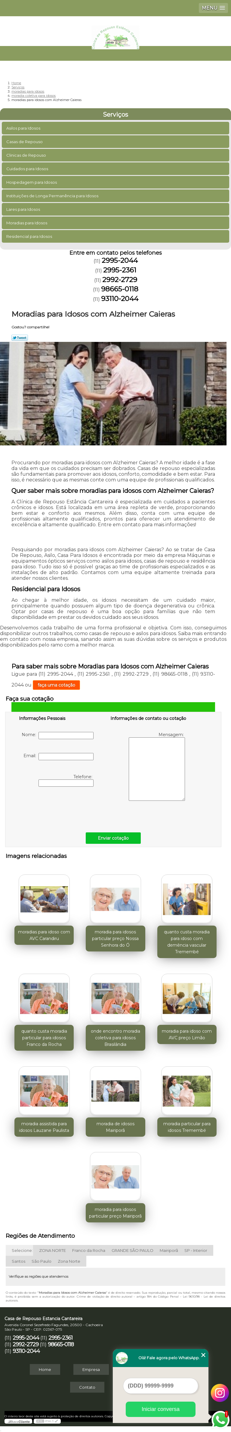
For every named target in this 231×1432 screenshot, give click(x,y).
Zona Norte (69, 1261)
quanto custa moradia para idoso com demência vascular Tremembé (187, 941)
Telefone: (66, 780)
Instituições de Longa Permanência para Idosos (52, 195)
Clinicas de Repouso (26, 155)
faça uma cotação (56, 685)
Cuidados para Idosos (27, 168)
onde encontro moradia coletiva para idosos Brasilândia (115, 1037)
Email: (58, 756)
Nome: (58, 735)
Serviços (115, 114)
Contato (87, 1387)
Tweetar (19, 338)
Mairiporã (169, 1250)
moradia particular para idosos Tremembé (187, 1127)
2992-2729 (119, 279)
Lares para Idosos (23, 209)
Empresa (91, 1369)
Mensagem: (157, 766)
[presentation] (57, 808)
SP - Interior (195, 1250)
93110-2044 (119, 298)
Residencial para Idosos (29, 236)
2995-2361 (119, 270)
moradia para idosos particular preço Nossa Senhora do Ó (115, 938)
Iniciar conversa (161, 1409)
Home (45, 1369)
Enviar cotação (113, 838)
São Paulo (41, 1261)
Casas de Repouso (25, 141)
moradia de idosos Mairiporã (115, 1127)
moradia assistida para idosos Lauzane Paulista (44, 1127)
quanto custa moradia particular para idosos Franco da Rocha (44, 1037)
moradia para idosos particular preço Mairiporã (115, 1213)
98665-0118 (119, 289)
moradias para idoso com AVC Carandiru (44, 935)
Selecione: (22, 1250)
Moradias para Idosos (27, 222)
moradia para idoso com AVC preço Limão (187, 1034)
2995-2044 (120, 260)
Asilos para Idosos (23, 128)
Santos (18, 1261)
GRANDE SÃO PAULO (132, 1250)
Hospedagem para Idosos (32, 182)
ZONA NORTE (52, 1250)
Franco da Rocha (88, 1250)
